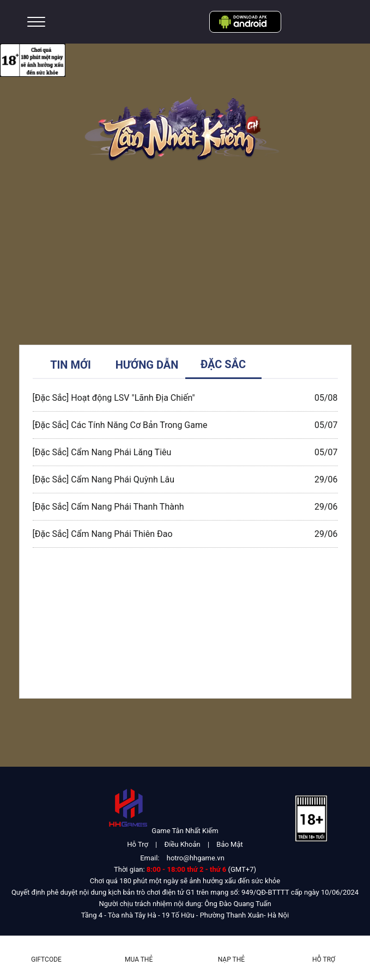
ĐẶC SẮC (223, 364)
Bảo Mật (229, 844)
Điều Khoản (183, 844)
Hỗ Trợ (137, 844)
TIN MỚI (70, 364)
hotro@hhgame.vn (196, 858)
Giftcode (46, 959)
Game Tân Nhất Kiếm (184, 831)
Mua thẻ (139, 959)
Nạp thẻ (231, 959)
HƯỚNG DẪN (147, 364)
